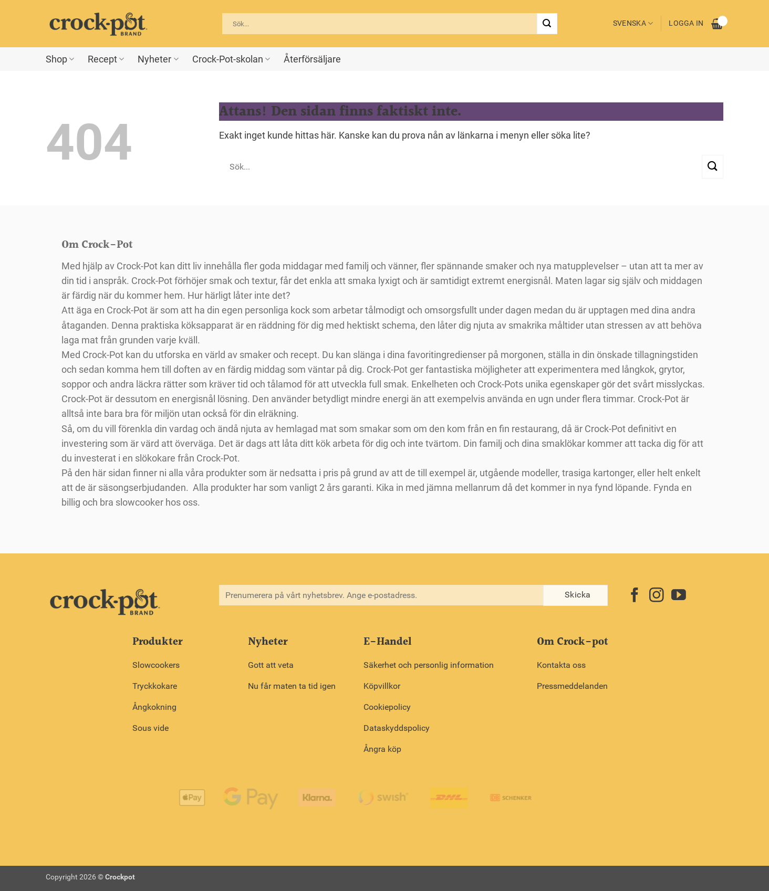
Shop (60, 59)
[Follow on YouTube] (678, 596)
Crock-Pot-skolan (231, 59)
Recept (106, 59)
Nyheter (158, 59)
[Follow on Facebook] (634, 596)
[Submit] (547, 23)
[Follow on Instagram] (656, 596)
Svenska (633, 23)
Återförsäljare (312, 59)
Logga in (686, 23)
